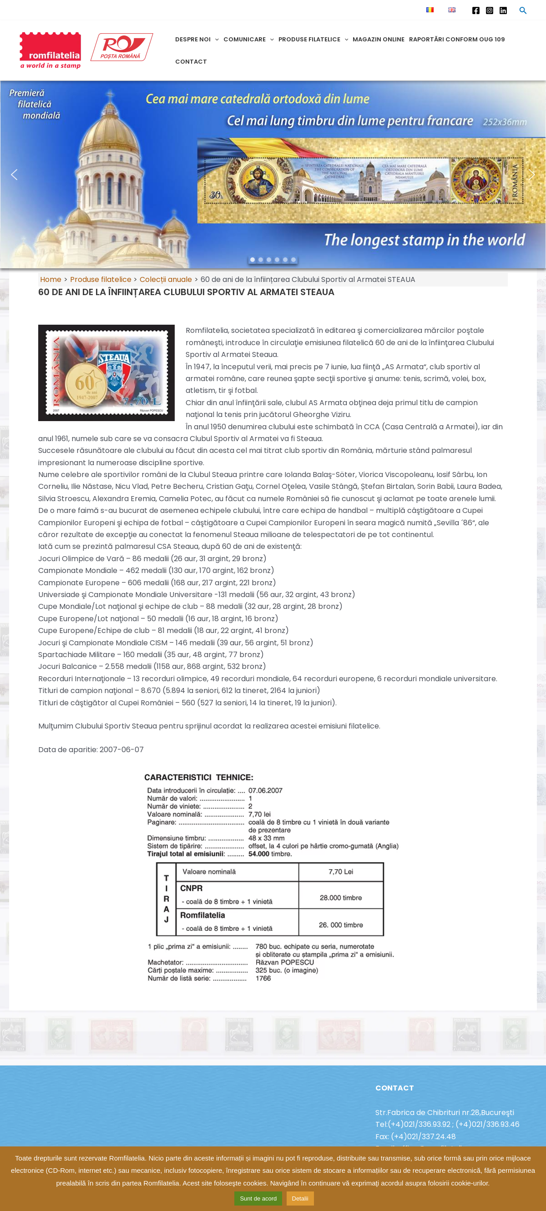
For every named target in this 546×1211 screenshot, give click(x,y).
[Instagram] (489, 10)
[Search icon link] (523, 11)
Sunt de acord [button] (258, 1198)
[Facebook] (476, 10)
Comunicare (248, 39)
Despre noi (197, 39)
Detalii (300, 1198)
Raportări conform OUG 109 (457, 39)
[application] (215, 39)
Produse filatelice (313, 39)
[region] (273, 174)
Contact (191, 61)
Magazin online (378, 39)
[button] (273, 174)
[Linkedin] (503, 10)
